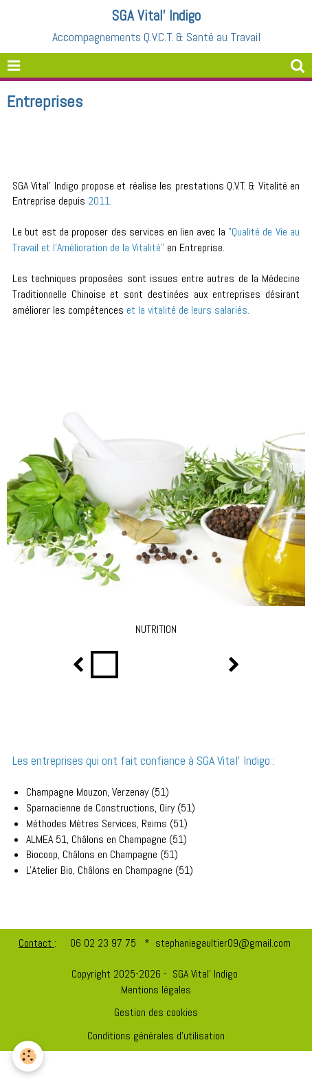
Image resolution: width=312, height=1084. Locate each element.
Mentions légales (156, 989)
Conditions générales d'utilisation (156, 1035)
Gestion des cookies (156, 1012)
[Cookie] (27, 1056)
